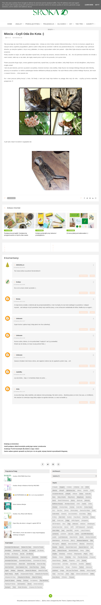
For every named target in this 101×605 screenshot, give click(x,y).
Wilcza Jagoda (91, 569)
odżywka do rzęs (10, 576)
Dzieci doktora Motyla (19, 503)
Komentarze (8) (17, 37)
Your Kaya (61, 573)
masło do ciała (43, 569)
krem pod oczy (34, 566)
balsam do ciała (26, 546)
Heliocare (75, 522)
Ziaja (72, 573)
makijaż (13, 569)
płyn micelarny (44, 579)
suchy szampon (38, 583)
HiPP (72, 526)
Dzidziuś (63, 512)
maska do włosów (31, 569)
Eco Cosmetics (73, 512)
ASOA (87, 486)
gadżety (90, 24)
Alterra (79, 489)
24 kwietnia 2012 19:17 (19, 321)
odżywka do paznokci (41, 573)
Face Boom (77, 516)
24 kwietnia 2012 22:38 (19, 374)
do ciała (24, 549)
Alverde (85, 489)
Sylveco (88, 562)
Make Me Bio (73, 536)
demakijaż (8, 549)
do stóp (7, 552)
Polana (61, 556)
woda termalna (22, 586)
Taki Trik (79, 24)
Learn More (89, 5)
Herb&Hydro (91, 522)
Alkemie (54, 489)
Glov (64, 522)
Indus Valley (55, 529)
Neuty (82, 549)
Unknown (19, 318)
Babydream (80, 496)
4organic (62, 486)
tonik (14, 586)
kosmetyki (43, 556)
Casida (84, 502)
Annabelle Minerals (57, 492)
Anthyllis (68, 492)
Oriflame (69, 552)
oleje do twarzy (36, 576)
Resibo (65, 559)
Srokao (18, 282)
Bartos (73, 499)
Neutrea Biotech (73, 549)
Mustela (54, 546)
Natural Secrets (62, 549)
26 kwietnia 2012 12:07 (19, 391)
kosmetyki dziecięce (11, 562)
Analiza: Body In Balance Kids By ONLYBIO (26, 484)
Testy (50, 30)
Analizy (18, 24)
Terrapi (68, 566)
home (9, 24)
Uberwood (89, 566)
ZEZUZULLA (20, 265)
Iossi (63, 529)
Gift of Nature (56, 522)
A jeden (69, 486)
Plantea (54, 556)
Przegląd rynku (32, 24)
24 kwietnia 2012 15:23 (19, 301)
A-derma (76, 486)
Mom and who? (72, 542)
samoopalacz (21, 583)
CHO (78, 502)
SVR (78, 559)
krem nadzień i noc (21, 566)
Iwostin (77, 529)
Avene (81, 492)
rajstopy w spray (10, 583)
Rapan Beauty (56, 559)
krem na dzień (9, 566)
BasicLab (79, 499)
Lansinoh (63, 532)
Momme (82, 542)
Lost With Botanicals (87, 532)
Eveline (69, 516)
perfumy (25, 579)
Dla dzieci (61, 24)
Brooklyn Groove (70, 502)
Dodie (93, 509)
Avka (17, 389)
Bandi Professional (63, 499)
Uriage (62, 569)
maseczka (20, 569)
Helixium (82, 522)
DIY (70, 24)
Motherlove (90, 542)
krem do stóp (41, 562)
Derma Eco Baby (85, 509)
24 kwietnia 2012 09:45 (19, 267)
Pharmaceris (77, 552)
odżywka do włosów (24, 576)
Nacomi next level (71, 546)
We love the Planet (72, 569)
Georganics (85, 519)
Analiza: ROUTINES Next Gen (22, 475)
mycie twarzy (9, 573)
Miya (91, 539)
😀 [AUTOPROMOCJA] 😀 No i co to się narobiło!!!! (28, 494)
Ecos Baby (82, 512)
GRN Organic (75, 519)
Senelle (84, 559)
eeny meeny (55, 576)
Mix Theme (62, 599)
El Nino (54, 516)
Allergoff (61, 489)
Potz (74, 556)
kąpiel (7, 569)
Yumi (67, 573)
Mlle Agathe (55, 542)
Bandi (54, 499)
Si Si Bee (65, 562)
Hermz (66, 526)
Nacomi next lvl (83, 546)
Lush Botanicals (62, 536)
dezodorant (16, 549)
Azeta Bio (88, 492)
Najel (53, 549)
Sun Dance (73, 562)
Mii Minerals (65, 539)
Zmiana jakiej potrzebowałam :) (77, 233)
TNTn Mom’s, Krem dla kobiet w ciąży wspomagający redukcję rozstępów (29, 533)
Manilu (81, 536)
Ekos (89, 512)
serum (29, 583)
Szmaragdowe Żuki (57, 566)
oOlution (64, 576)
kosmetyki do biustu (25, 559)
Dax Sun (59, 509)
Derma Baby (74, 509)
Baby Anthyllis (62, 496)
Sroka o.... (38, 599)
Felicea (93, 516)
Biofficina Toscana (57, 502)
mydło (16, 573)
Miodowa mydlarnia (82, 539)
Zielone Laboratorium (82, 573)
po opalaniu (33, 579)
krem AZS (22, 562)
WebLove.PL (80, 599)
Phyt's (85, 552)
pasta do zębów (9, 579)
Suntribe (81, 562)
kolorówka (35, 556)
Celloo (90, 502)
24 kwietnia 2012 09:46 (19, 284)
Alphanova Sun (70, 489)
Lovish (54, 536)
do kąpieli (32, 549)
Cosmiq (72, 506)
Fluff (53, 519)
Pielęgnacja (48, 24)
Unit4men (55, 569)
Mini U (73, 539)
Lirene (77, 532)
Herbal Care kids (57, 526)
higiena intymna (25, 556)
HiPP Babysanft (80, 526)
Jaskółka (19, 372)
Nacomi (61, 546)
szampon (7, 586)
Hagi (69, 522)
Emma (18, 299)
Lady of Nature (85, 529)
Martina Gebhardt (91, 536)
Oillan (87, 549)
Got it (97, 5)
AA (82, 486)
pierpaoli (71, 576)
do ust (22, 552)
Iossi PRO (69, 529)
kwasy (43, 566)
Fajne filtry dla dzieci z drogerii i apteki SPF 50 (27, 522)
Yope (53, 573)
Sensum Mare (56, 562)
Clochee (54, 506)
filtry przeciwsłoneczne (11, 556)
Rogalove (72, 559)
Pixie (91, 552)
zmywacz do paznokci (35, 586)
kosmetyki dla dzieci (11, 559)
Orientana (62, 552)
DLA (53, 509)
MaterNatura (55, 539)
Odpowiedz (83, 275)
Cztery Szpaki (88, 506)
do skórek (41, 549)
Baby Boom (71, 496)
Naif (92, 546)
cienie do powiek (38, 546)
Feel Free (85, 516)
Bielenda (87, 499)
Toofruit (81, 566)
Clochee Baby (63, 506)
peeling (19, 579)
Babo (53, 496)
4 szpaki (54, 486)
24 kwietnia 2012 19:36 (19, 338)
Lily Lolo (70, 532)
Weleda (82, 569)
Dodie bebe (55, 512)
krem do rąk (31, 562)
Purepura (92, 556)
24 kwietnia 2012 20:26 (19, 357)
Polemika (68, 556)
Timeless (74, 566)
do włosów (29, 552)
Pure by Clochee (83, 556)
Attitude (75, 492)
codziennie (11, 198)
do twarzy (15, 552)
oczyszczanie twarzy (27, 573)
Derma (66, 509)
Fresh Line (60, 519)
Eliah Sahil (62, 516)
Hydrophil (89, 526)
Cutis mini (79, 506)
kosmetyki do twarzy (39, 559)
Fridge (67, 519)
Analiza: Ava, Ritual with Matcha (22, 513)
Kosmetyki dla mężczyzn (12, 546)
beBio (92, 573)
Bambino (88, 496)
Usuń (92, 275)
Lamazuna (55, 532)
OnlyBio (54, 552)
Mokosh (63, 542)
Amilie (92, 489)
